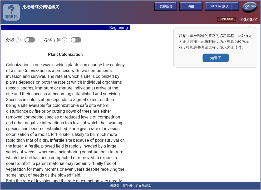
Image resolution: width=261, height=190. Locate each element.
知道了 (215, 58)
